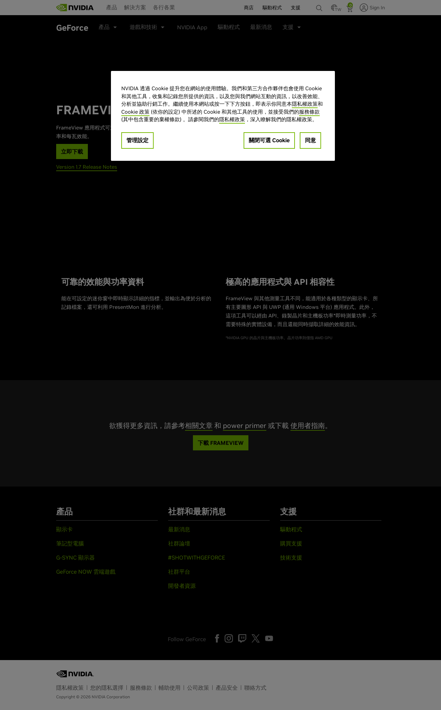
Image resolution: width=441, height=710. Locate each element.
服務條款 (309, 111)
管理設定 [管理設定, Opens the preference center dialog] (137, 140)
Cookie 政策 (135, 111)
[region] (223, 116)
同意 (310, 140)
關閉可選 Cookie (269, 140)
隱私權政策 (305, 104)
